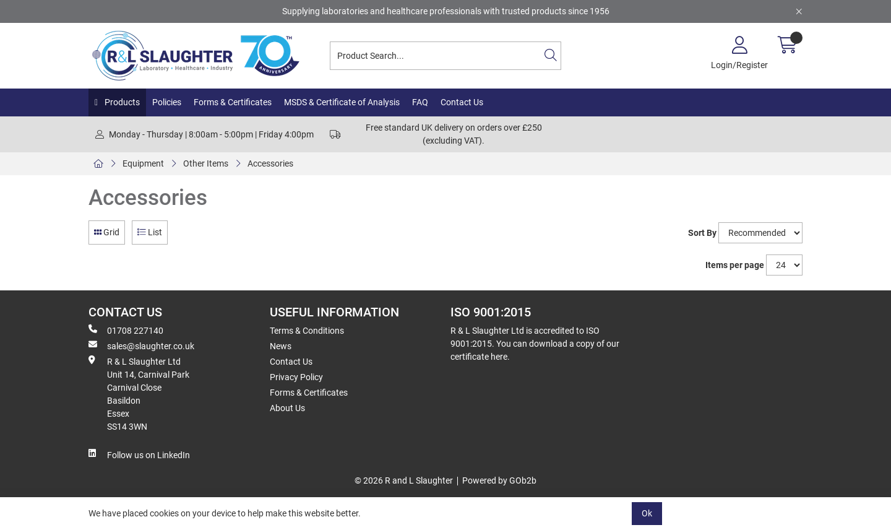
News (280, 346)
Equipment (143, 163)
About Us (287, 408)
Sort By (702, 233)
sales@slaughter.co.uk (141, 345)
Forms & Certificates (233, 102)
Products (121, 102)
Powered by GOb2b (499, 480)
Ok (647, 513)
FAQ (420, 102)
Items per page (734, 265)
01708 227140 (125, 330)
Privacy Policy (296, 377)
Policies (166, 102)
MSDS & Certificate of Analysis (342, 102)
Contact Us (462, 102)
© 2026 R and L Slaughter (404, 480)
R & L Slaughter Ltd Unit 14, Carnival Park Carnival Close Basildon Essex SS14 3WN (138, 393)
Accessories (270, 163)
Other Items (205, 163)
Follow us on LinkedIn (139, 454)
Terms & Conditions (307, 331)
